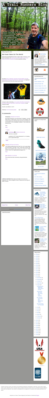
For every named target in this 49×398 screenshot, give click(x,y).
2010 (37, 323)
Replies (8, 129)
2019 (37, 265)
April (38, 312)
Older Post (27, 205)
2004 (37, 334)
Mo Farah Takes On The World (40, 304)
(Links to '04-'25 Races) (39, 92)
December (39, 277)
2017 (37, 268)
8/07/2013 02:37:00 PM (14, 144)
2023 (37, 258)
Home (16, 205)
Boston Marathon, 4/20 (39, 81)
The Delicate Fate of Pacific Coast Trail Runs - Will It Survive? (43, 194)
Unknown (7, 144)
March (38, 314)
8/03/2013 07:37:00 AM (15, 116)
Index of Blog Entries (39, 217)
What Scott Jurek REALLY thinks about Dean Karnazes (43, 206)
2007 (37, 329)
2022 (37, 259)
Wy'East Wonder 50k (39, 83)
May (38, 310)
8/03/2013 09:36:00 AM (20, 132)
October (39, 281)
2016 (37, 270)
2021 (37, 261)
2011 (37, 322)
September (39, 283)
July (38, 307)
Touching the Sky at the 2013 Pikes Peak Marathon (39, 293)
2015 (37, 272)
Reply (6, 127)
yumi (6, 155)
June (38, 309)
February (39, 316)
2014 (37, 274)
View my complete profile (40, 64)
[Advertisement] (16, 193)
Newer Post (4, 205)
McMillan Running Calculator (40, 185)
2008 (37, 327)
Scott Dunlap (9, 109)
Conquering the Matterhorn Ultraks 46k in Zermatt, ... (40, 288)
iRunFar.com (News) (39, 183)
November (39, 279)
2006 (37, 330)
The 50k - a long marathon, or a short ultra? (43, 240)
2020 (37, 263)
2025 (37, 256)
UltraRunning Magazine (39, 181)
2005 (37, 332)
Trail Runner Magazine (39, 179)
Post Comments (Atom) (18, 209)
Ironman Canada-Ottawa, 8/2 (41, 88)
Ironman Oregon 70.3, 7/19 (40, 85)
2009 (37, 325)
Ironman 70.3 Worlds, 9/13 (40, 90)
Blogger (37, 395)
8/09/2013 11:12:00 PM (12, 155)
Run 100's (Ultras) (38, 176)
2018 (37, 267)
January (39, 317)
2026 (37, 254)
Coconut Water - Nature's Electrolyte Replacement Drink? (43, 229)
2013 (37, 276)
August (38, 284)
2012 (37, 320)
